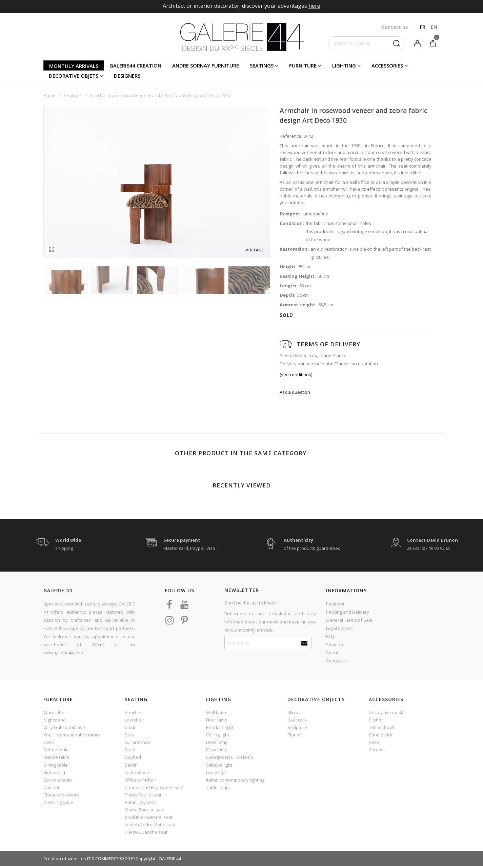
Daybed (133, 757)
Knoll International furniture (71, 735)
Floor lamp (216, 720)
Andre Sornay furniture (205, 65)
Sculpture (297, 727)
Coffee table (56, 750)
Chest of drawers (61, 795)
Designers (127, 75)
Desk (48, 742)
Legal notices (339, 628)
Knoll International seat (149, 817)
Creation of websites (64, 858)
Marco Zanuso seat (145, 810)
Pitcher (376, 720)
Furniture (303, 65)
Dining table (55, 765)
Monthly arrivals (73, 65)
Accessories (387, 65)
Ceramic (377, 750)
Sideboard (54, 772)
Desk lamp (217, 742)
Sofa (130, 735)
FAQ (330, 636)
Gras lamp (216, 750)
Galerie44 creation (135, 65)
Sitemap (334, 644)
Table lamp (217, 787)
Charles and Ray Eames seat (154, 787)
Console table (57, 780)
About (332, 653)
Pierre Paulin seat (143, 795)
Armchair (134, 712)
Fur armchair (137, 742)
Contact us (337, 661)
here (314, 5)
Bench (131, 765)
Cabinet (51, 787)
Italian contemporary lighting (235, 780)
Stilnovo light (219, 765)
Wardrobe (53, 712)
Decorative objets (73, 75)
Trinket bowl (381, 727)
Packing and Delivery (347, 612)
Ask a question (295, 392)
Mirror (293, 712)
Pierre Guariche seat (146, 832)
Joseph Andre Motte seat (150, 825)
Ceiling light (217, 735)
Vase (374, 742)
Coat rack (297, 720)
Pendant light (219, 727)
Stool (130, 750)
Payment (335, 604)
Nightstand (54, 720)
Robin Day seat (140, 802)
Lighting (344, 65)
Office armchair (140, 780)
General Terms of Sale (349, 620)
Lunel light (216, 772)
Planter (294, 735)
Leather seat (138, 772)
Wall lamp (216, 712)
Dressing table (58, 802)
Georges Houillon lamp (229, 757)
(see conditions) (296, 374)
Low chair (134, 720)
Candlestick (381, 735)
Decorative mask (386, 712)
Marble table (56, 757)
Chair (130, 727)
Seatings (262, 65)
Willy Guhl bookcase (64, 727)
